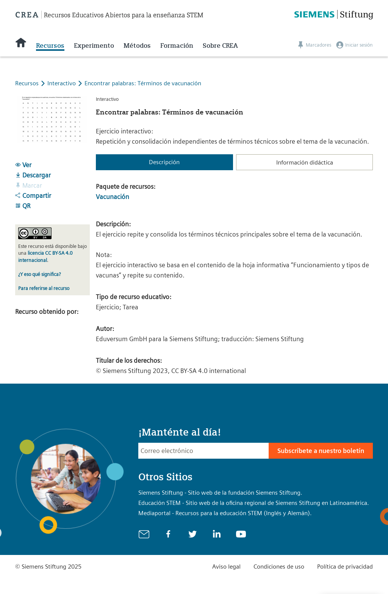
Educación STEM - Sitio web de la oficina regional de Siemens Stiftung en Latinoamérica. (253, 502)
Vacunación (112, 197)
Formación (176, 45)
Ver (23, 165)
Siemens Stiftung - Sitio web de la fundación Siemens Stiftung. (220, 492)
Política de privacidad (345, 566)
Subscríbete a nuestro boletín (320, 451)
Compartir (33, 195)
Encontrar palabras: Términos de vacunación (142, 83)
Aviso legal (226, 566)
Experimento (94, 45)
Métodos (137, 45)
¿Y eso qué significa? (39, 274)
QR (22, 206)
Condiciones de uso (278, 566)
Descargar (33, 175)
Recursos (50, 45)
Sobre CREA (220, 45)
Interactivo (62, 83)
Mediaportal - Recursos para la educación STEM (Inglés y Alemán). (225, 513)
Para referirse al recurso (43, 288)
